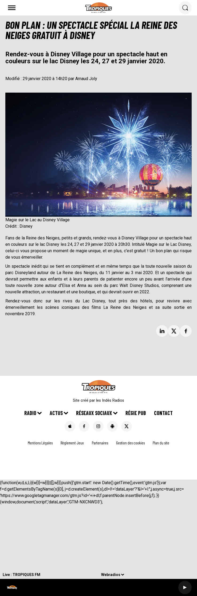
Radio (30, 413)
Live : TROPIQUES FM (21, 575)
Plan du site (161, 442)
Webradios (110, 575)
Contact (163, 413)
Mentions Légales (40, 442)
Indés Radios (113, 400)
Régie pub (135, 413)
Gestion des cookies (130, 442)
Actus (56, 413)
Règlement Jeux (72, 442)
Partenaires (100, 442)
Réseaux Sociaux (94, 413)
